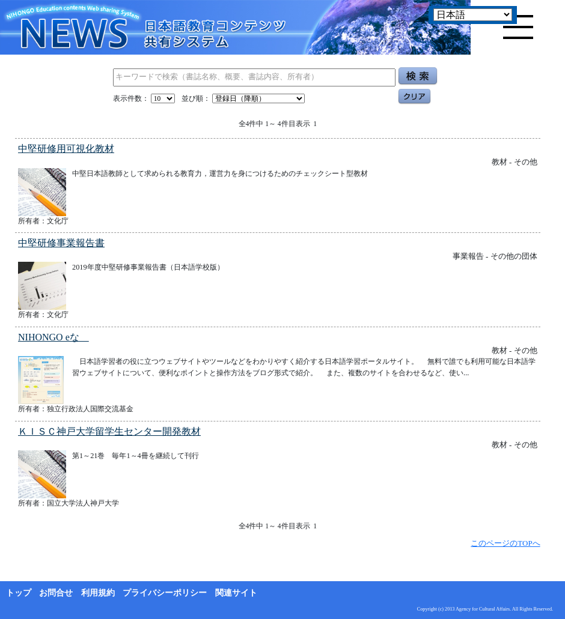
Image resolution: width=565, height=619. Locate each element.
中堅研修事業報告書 (61, 243)
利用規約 (98, 592)
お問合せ (56, 592)
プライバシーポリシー (165, 592)
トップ (18, 592)
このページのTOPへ (505, 543)
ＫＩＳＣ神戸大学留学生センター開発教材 (109, 431)
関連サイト (236, 592)
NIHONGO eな (53, 337)
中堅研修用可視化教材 (66, 148)
